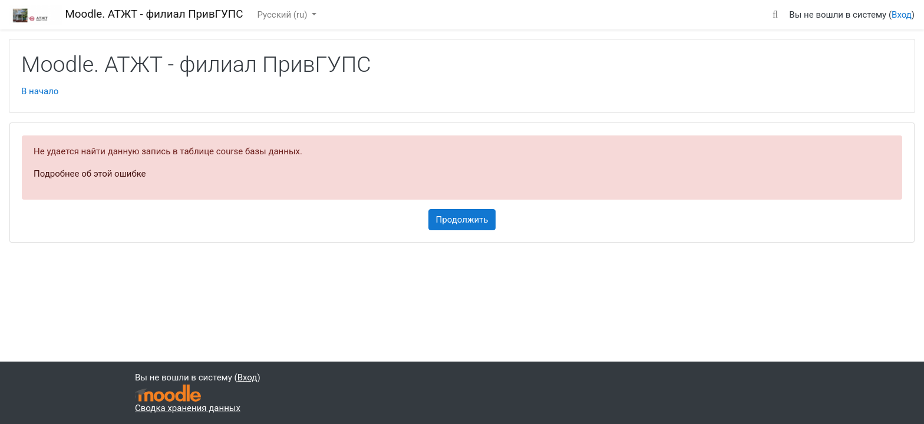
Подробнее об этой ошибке (90, 173)
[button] (775, 13)
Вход (902, 14)
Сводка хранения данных (187, 408)
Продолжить (462, 219)
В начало (39, 91)
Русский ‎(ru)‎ (283, 14)
